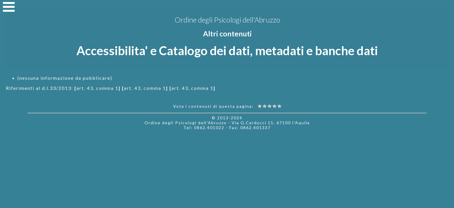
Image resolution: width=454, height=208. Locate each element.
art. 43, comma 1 (97, 88)
